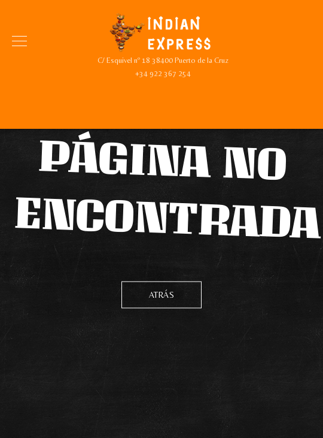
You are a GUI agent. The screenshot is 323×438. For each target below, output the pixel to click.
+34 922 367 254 (163, 73)
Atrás (162, 294)
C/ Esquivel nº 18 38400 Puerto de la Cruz (162, 60)
